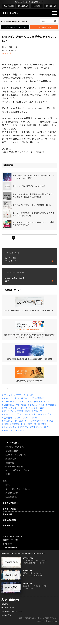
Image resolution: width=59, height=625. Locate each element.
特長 (7, 485)
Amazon (52, 404)
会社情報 (4, 604)
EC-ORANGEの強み (11, 442)
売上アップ (36, 427)
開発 (34, 417)
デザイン (24, 427)
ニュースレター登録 (44, 27)
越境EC (40, 398)
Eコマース (21, 395)
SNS (24, 404)
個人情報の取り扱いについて (12, 611)
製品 (4, 480)
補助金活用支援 (9, 519)
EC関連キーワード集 (10, 540)
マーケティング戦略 (13, 411)
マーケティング (11, 401)
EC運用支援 (11, 496)
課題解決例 (10, 458)
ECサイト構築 (37, 407)
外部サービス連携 (14, 466)
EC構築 (42, 423)
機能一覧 (9, 462)
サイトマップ (7, 544)
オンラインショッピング (15, 407)
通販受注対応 (11, 492)
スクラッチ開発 (9, 503)
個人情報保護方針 (7, 607)
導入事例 (6, 525)
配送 (28, 411)
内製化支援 (7, 514)
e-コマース (31, 423)
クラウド (26, 414)
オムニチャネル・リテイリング (19, 398)
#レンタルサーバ (8, 53)
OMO (6, 423)
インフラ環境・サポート (17, 470)
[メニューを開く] (55, 13)
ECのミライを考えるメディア (13, 536)
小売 (31, 395)
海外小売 (37, 411)
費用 (7, 474)
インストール (17, 430)
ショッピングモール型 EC (17, 488)
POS (47, 427)
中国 (51, 420)
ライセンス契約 (9, 508)
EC (23, 401)
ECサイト (8, 395)
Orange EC (9, 404)
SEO (6, 430)
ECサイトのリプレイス (16, 454)
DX (53, 414)
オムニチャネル (35, 401)
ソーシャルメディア (35, 420)
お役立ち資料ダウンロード (15, 27)
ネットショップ (41, 414)
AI (18, 404)
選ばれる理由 (11, 450)
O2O (48, 401)
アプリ (26, 417)
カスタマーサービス (13, 420)
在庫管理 (8, 417)
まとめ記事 (17, 423)
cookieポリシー (7, 615)
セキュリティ (10, 427)
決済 (17, 417)
